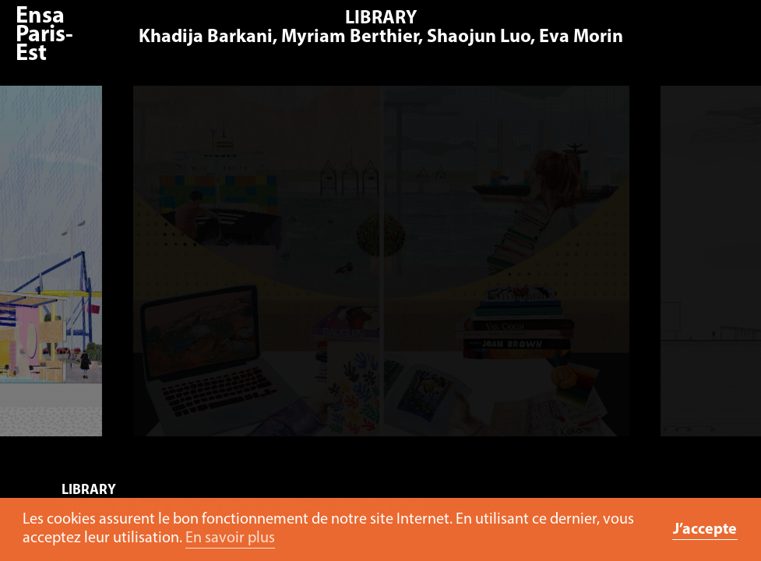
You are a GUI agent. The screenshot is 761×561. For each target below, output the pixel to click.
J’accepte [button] (705, 530)
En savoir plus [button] (230, 538)
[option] (382, 269)
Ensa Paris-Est (44, 35)
